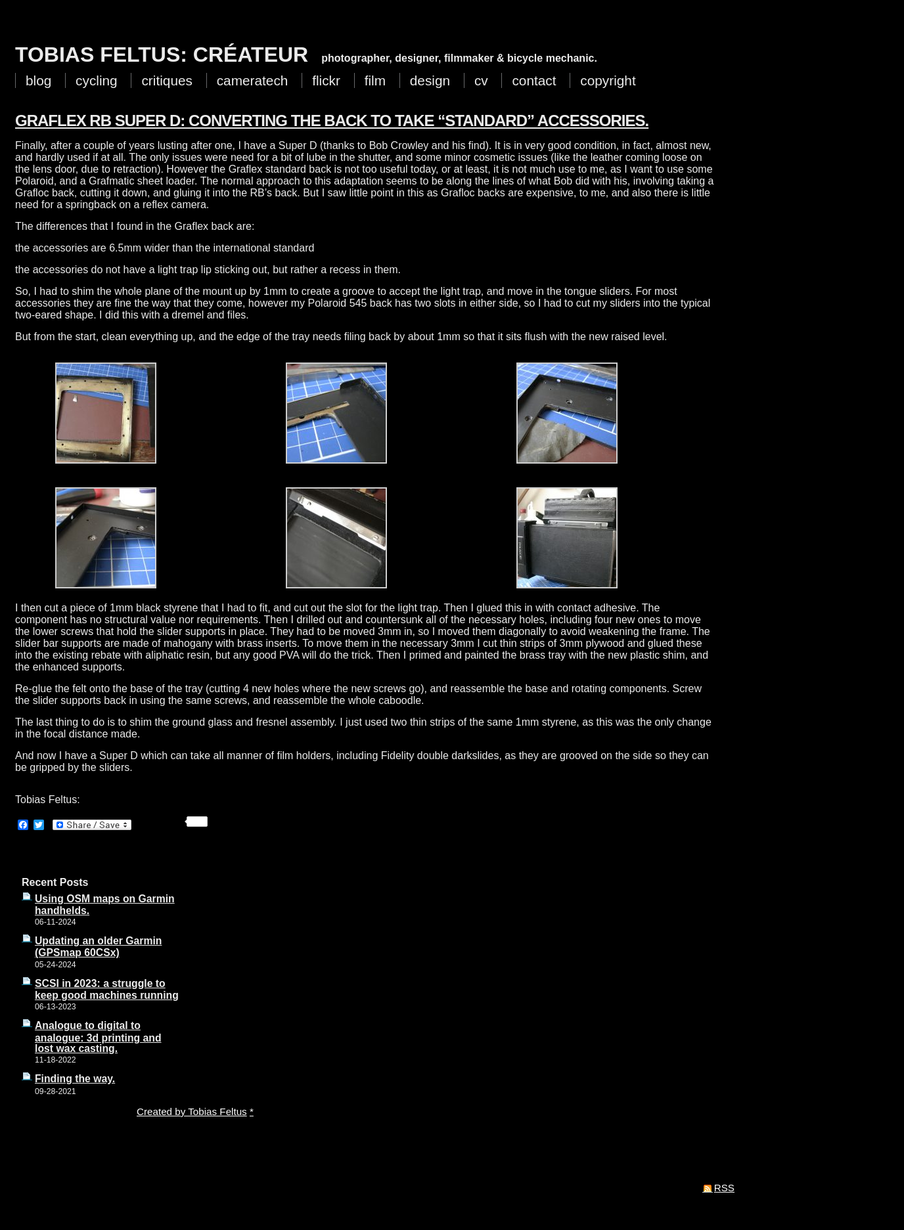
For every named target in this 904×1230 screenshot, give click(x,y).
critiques (166, 80)
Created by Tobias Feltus (192, 1111)
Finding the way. (75, 1078)
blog (38, 80)
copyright (607, 80)
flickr (326, 80)
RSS (724, 1187)
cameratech (252, 80)
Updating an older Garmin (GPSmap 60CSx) (98, 946)
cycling (97, 80)
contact (534, 80)
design (430, 80)
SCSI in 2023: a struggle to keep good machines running (107, 989)
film (375, 80)
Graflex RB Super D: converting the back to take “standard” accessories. (331, 120)
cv (481, 80)
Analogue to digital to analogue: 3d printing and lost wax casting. (98, 1036)
